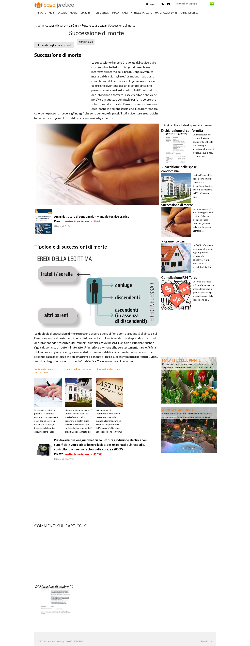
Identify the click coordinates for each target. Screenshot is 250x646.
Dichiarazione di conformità (54, 587)
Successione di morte (57, 55)
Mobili (74, 12)
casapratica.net (55, 25)
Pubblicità (206, 641)
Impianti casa (120, 12)
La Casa (62, 12)
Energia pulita (189, 12)
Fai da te (41, 12)
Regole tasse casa (93, 25)
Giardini (86, 12)
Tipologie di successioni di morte (70, 247)
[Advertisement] (72, 21)
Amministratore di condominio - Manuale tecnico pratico (91, 216)
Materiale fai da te (166, 12)
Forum (150, 4)
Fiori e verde (101, 12)
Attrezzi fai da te (141, 12)
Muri (52, 12)
